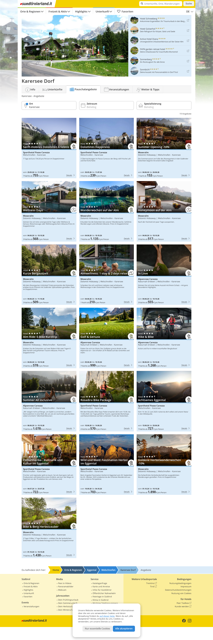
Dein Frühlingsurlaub (68, 599)
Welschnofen (29, 154)
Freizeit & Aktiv (58, 11)
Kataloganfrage (100, 583)
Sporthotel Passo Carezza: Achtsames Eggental (164, 401)
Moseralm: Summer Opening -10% (164, 148)
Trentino (151, 583)
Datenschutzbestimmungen (178, 590)
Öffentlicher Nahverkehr (104, 593)
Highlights (81, 11)
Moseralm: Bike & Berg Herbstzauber (49, 528)
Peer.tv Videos (64, 583)
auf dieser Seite (107, 616)
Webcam (62, 590)
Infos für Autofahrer (102, 590)
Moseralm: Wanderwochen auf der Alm (106, 211)
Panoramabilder (65, 586)
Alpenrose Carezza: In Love (164, 274)
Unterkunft (102, 11)
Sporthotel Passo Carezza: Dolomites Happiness (106, 148)
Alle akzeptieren (124, 628)
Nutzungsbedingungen (180, 583)
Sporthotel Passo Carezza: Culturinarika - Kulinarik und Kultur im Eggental (49, 464)
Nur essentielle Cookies (97, 628)
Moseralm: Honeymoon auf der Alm (164, 211)
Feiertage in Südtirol (102, 596)
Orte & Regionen (30, 11)
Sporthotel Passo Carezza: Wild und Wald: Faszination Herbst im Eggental (106, 464)
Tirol (153, 586)
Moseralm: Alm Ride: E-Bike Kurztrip (49, 338)
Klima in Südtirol (100, 600)
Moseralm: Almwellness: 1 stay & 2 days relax (106, 274)
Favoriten (125, 11)
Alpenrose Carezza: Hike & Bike (164, 338)
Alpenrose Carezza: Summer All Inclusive (49, 401)
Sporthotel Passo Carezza (36, 152)
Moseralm (143, 152)
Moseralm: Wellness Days (49, 211)
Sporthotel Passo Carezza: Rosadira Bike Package (106, 401)
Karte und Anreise (101, 586)
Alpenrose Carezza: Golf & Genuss (106, 338)
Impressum (186, 586)
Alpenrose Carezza (148, 279)
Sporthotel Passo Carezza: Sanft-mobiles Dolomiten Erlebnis (49, 148)
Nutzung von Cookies (181, 593)
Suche (189, 3)
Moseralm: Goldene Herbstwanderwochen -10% (164, 464)
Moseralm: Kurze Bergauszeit (49, 274)
